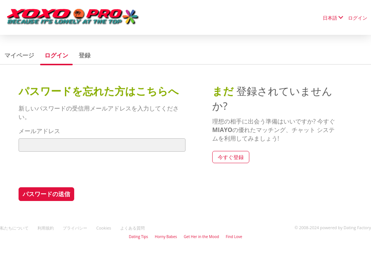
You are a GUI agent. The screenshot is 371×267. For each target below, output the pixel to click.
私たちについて (14, 228)
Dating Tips (138, 236)
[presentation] (75, 169)
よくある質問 (132, 228)
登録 (85, 55)
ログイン (357, 17)
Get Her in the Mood (201, 236)
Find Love (234, 236)
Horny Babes (166, 236)
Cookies (103, 228)
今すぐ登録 (231, 157)
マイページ (19, 55)
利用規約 (45, 228)
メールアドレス (39, 131)
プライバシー (75, 228)
